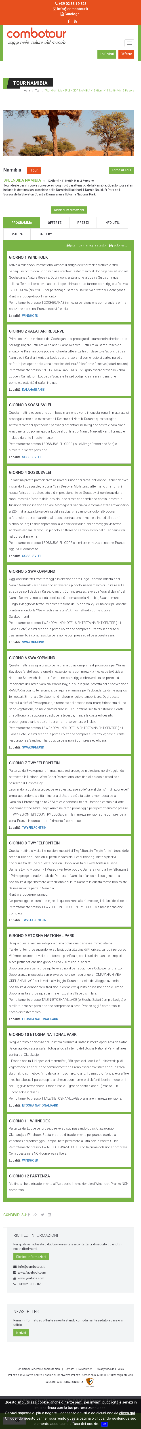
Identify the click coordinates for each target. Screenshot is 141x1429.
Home (26, 90)
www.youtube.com (28, 1278)
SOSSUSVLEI (31, 457)
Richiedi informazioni (69, 210)
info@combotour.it (70, 9)
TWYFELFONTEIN (34, 827)
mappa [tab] (17, 234)
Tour (37, 90)
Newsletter (85, 1369)
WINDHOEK (30, 316)
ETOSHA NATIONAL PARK (40, 1019)
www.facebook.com (29, 1272)
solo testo (118, 245)
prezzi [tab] (83, 223)
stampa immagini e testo (86, 245)
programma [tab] (21, 223)
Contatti (69, 1369)
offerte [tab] (54, 223)
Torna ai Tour (121, 170)
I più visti (107, 54)
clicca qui (127, 1413)
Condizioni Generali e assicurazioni (39, 1369)
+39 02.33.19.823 (27, 1284)
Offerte (126, 54)
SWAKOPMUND (33, 642)
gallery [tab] (45, 234)
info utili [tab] (112, 223)
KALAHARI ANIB (33, 389)
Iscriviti (21, 1333)
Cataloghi (70, 14)
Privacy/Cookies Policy (110, 1369)
